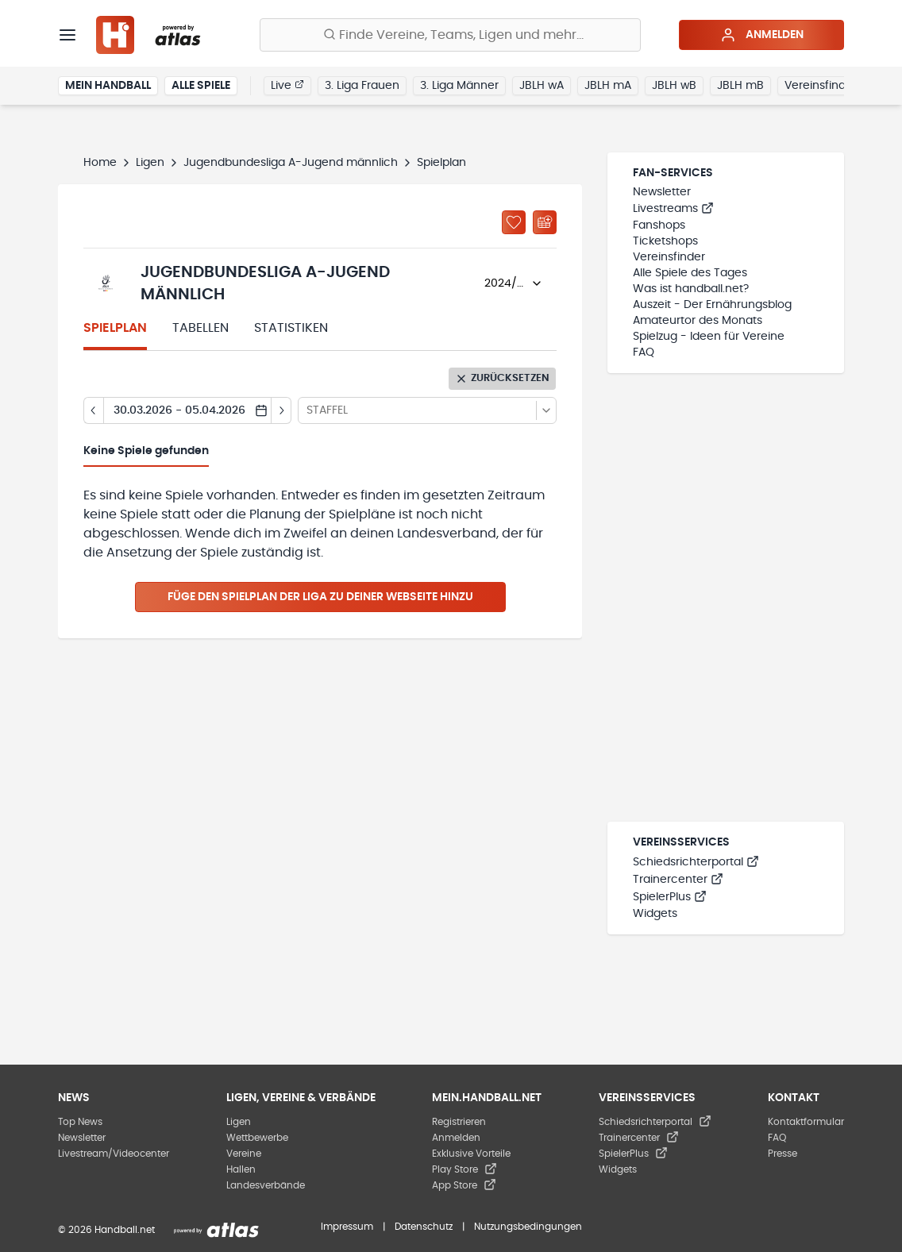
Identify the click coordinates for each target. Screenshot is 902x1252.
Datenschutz (424, 1226)
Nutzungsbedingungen (528, 1226)
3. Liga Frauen (362, 85)
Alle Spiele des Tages (690, 273)
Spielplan (115, 328)
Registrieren (459, 1122)
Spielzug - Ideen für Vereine (708, 336)
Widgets (655, 913)
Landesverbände (265, 1185)
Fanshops (659, 225)
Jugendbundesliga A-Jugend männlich (290, 162)
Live (287, 85)
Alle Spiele (201, 85)
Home (100, 162)
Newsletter (662, 192)
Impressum (347, 1226)
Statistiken (291, 328)
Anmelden (762, 35)
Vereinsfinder (820, 85)
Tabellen (200, 328)
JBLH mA (607, 85)
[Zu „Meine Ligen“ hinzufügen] (514, 222)
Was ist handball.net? (691, 289)
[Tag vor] (281, 410)
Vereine (243, 1153)
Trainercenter (678, 879)
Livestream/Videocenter (113, 1153)
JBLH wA (541, 85)
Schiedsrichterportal (696, 862)
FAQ (643, 352)
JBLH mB (740, 85)
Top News (80, 1122)
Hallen (241, 1169)
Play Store (464, 1169)
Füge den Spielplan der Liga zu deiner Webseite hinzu (320, 597)
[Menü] (67, 35)
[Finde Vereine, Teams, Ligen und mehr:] (450, 35)
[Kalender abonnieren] (545, 222)
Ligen (150, 162)
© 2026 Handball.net (106, 1230)
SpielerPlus (670, 897)
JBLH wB (674, 85)
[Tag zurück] (93, 410)
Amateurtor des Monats (697, 320)
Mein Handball (108, 85)
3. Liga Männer (459, 85)
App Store (464, 1185)
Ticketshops (665, 241)
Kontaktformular (806, 1122)
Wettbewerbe (257, 1137)
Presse (782, 1153)
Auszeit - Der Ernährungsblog (712, 304)
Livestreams (673, 209)
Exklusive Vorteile (471, 1153)
